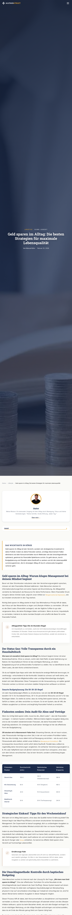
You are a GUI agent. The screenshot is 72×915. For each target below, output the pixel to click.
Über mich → (36, 517)
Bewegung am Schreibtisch (51, 741)
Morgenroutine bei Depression (57, 595)
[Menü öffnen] (68, 3)
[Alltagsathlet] (11, 3)
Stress (22, 840)
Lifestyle (10, 483)
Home (4, 483)
